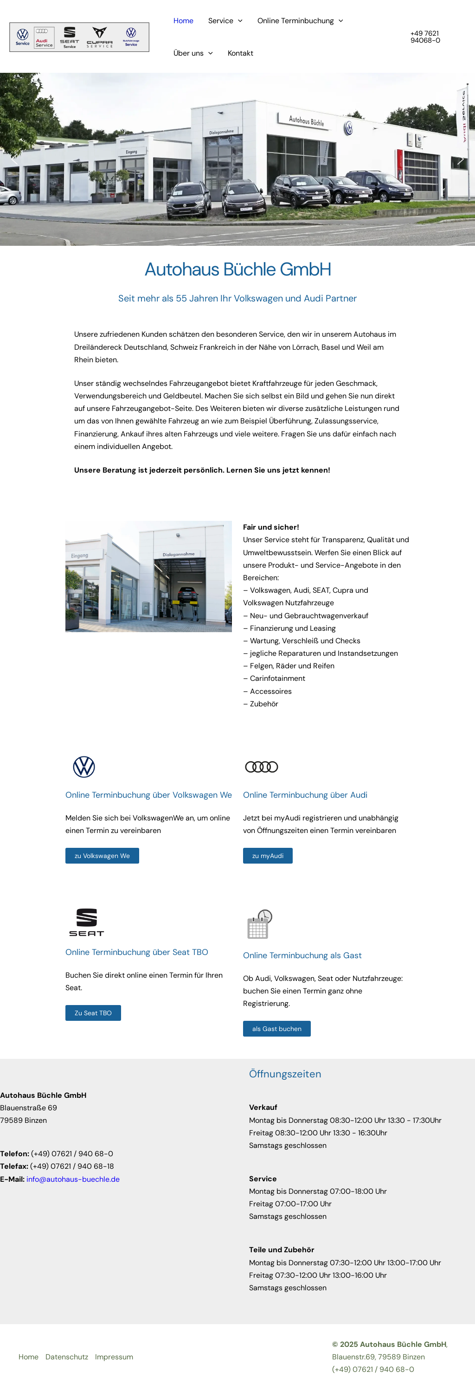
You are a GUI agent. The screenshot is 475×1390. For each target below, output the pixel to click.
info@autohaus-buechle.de (73, 1179)
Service (225, 21)
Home (183, 21)
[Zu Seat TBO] (93, 1013)
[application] (238, 21)
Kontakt (240, 53)
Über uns (193, 53)
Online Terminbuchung (300, 21)
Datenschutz (66, 1357)
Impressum (114, 1357)
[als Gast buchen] (277, 1029)
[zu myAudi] (268, 856)
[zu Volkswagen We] (102, 856)
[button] (432, 37)
